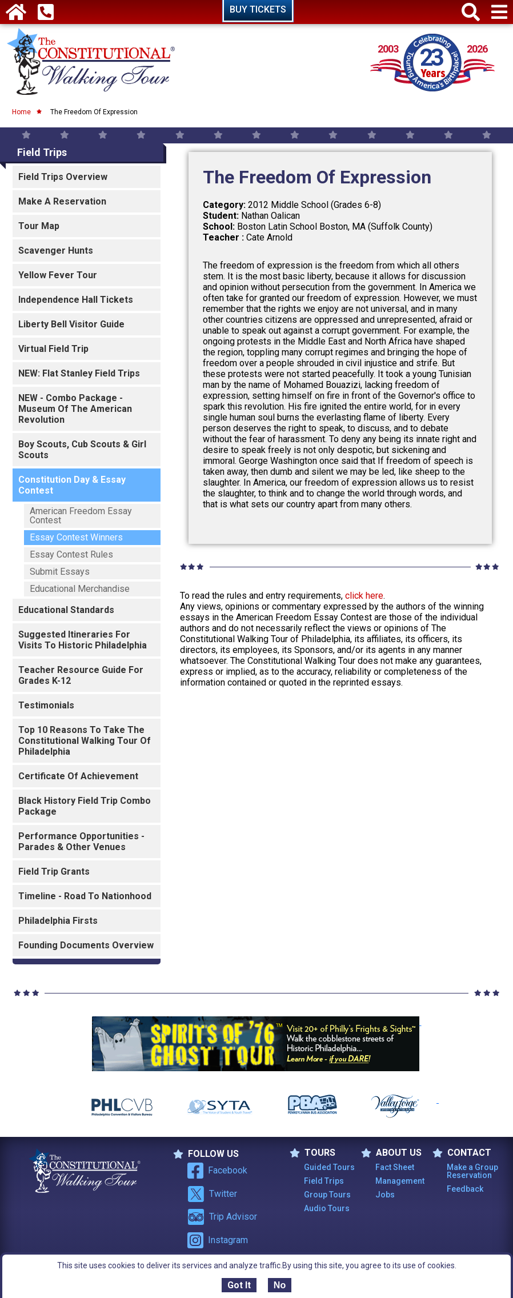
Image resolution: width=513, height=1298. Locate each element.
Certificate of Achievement (78, 776)
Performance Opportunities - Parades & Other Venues (81, 841)
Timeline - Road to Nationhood (84, 896)
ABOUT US (391, 1152)
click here (364, 595)
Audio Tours (327, 1208)
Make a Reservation (62, 201)
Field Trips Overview (62, 176)
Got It (239, 1285)
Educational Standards (66, 609)
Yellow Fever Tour (57, 275)
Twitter (212, 1194)
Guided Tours (329, 1167)
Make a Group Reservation (472, 1171)
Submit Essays (60, 571)
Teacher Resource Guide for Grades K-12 (80, 675)
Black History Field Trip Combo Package (84, 806)
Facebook (217, 1170)
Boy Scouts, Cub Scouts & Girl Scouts (82, 449)
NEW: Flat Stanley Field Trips (79, 373)
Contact (461, 1152)
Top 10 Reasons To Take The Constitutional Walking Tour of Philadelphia (84, 740)
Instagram (217, 1240)
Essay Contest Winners (76, 537)
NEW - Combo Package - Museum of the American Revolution (75, 408)
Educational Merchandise (80, 588)
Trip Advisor (222, 1216)
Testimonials (46, 705)
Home (21, 112)
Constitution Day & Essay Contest (72, 485)
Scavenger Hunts (55, 250)
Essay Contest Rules (71, 554)
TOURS (312, 1152)
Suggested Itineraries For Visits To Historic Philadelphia (82, 640)
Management (399, 1181)
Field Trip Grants (54, 871)
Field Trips (42, 152)
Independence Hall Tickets (75, 299)
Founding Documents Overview (86, 945)
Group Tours (327, 1195)
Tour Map (38, 226)
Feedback (465, 1189)
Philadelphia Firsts (58, 920)
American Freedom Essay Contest (81, 516)
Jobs (385, 1195)
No (280, 1285)
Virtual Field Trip (53, 348)
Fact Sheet (394, 1167)
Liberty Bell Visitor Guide (71, 324)
